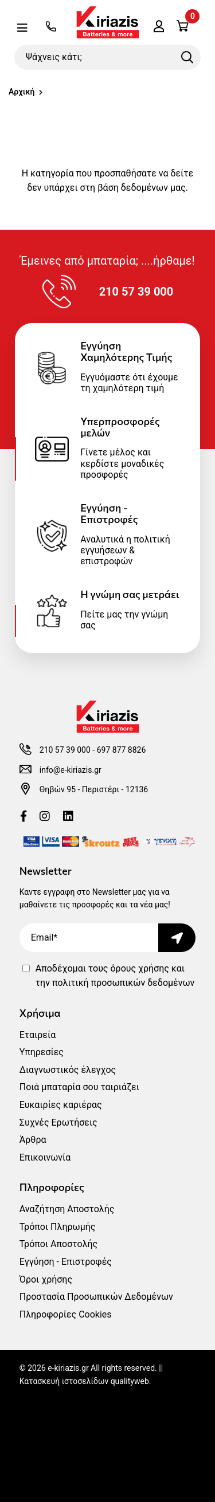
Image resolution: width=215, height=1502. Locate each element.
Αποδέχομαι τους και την (115, 976)
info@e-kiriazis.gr (70, 769)
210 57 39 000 (65, 749)
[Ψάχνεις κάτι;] (107, 57)
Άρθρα (32, 1139)
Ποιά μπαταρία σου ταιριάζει (79, 1087)
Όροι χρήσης (45, 1279)
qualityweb (130, 1381)
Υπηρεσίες (41, 1052)
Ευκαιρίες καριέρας (60, 1104)
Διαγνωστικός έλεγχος (67, 1069)
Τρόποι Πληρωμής (57, 1226)
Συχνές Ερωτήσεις (58, 1122)
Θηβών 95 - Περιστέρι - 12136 (94, 789)
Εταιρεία (37, 1034)
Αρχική (21, 91)
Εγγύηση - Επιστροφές (65, 1261)
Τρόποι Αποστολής (58, 1243)
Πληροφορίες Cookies (65, 1314)
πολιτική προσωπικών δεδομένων (123, 982)
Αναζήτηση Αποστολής (67, 1209)
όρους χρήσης (139, 968)
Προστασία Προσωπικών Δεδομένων (96, 1296)
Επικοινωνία (45, 1157)
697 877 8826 (121, 749)
